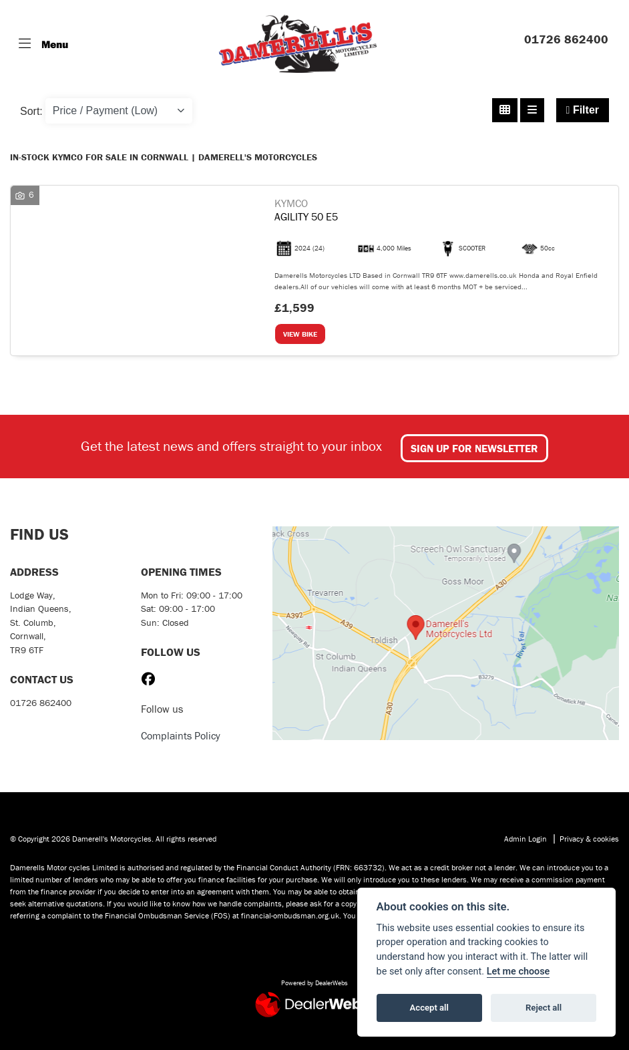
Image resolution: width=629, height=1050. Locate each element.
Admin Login (525, 839)
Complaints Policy (180, 735)
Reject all (544, 1008)
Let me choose (518, 971)
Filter (582, 110)
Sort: (31, 111)
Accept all (429, 1008)
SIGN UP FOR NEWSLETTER (474, 448)
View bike (300, 334)
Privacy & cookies (589, 839)
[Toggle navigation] (43, 44)
